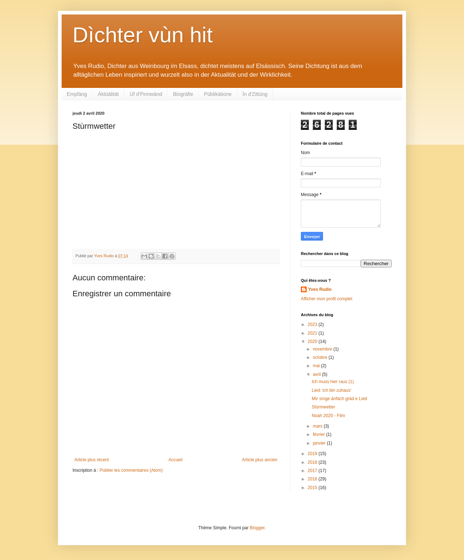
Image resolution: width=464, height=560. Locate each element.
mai (317, 365)
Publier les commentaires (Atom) (131, 470)
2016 (313, 478)
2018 (313, 462)
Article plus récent (91, 459)
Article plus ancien (259, 459)
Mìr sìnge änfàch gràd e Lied (339, 398)
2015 (313, 487)
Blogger (257, 527)
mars (318, 426)
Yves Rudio (320, 289)
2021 (313, 333)
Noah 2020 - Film (328, 415)
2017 (313, 470)
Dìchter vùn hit (142, 35)
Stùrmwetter (323, 407)
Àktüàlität (108, 94)
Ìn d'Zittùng (255, 94)
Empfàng (77, 94)
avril (317, 374)
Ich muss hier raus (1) (333, 381)
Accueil (176, 459)
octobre (320, 357)
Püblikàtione (218, 94)
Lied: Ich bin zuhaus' (331, 390)
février (319, 434)
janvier (320, 443)
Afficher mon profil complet (326, 298)
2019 (313, 453)
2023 (313, 324)
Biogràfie (183, 94)
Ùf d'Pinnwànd (146, 94)
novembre (323, 349)
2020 (313, 341)
